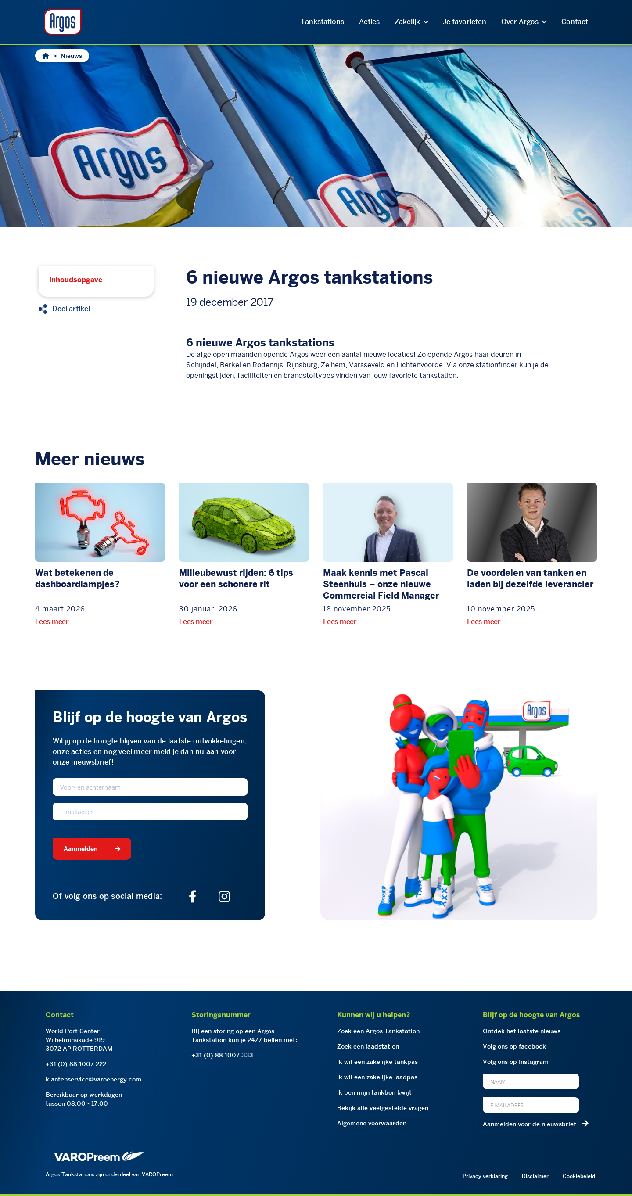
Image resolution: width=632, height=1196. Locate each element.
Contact (574, 21)
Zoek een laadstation (368, 1046)
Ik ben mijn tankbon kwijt (374, 1092)
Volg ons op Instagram (516, 1062)
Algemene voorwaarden (371, 1123)
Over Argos (523, 21)
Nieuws (71, 56)
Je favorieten (464, 21)
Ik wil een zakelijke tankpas (377, 1062)
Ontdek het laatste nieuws (521, 1031)
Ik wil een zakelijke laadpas (377, 1077)
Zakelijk (411, 21)
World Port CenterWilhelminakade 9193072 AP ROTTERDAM (79, 1039)
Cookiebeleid (579, 1176)
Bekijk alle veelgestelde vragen (382, 1108)
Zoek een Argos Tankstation (378, 1031)
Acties (369, 21)
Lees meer (52, 621)
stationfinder (496, 365)
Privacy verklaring (485, 1176)
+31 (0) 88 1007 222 (76, 1064)
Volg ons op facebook (514, 1046)
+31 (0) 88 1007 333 (222, 1055)
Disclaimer (535, 1176)
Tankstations (322, 21)
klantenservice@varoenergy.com (93, 1079)
